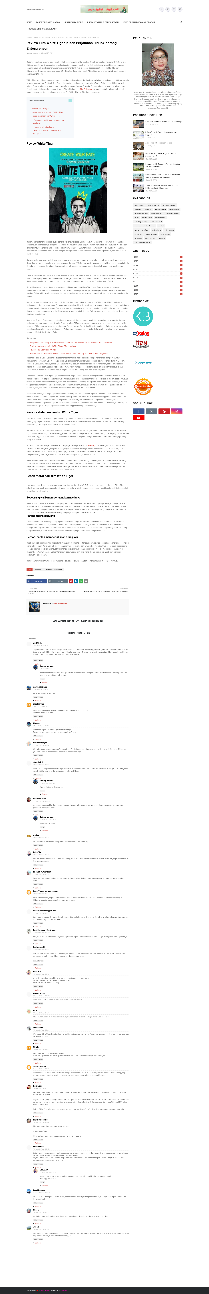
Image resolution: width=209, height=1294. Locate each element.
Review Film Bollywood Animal (43, 349)
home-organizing (153, 205)
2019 (158, 286)
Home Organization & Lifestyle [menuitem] (139, 22)
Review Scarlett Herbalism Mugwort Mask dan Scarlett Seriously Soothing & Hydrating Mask (69, 353)
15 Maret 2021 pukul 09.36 (48, 1172)
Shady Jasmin (39, 1066)
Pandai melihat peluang (44, 127)
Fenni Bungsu (39, 1190)
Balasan (38, 664)
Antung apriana (32, 53)
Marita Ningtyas (40, 742)
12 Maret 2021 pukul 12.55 (41, 855)
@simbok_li (38, 762)
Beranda (29, 37)
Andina (36, 835)
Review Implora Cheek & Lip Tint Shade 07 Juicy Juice (53, 346)
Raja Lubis (37, 1086)
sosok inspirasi (150, 238)
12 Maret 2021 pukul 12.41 (41, 838)
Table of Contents (36, 100)
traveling (162, 238)
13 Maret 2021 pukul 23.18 (41, 1049)
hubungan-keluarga (168, 205)
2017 (158, 294)
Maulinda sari (39, 993)
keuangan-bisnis (156, 213)
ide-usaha (137, 209)
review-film (38, 569)
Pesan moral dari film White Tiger (46, 116)
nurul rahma (38, 704)
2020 (158, 282)
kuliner (136, 217)
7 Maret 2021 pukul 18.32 (41, 706)
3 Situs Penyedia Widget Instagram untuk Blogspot (161, 133)
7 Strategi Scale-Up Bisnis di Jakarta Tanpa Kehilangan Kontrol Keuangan (161, 186)
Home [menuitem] (29, 22)
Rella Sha (37, 852)
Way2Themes (45, 1290)
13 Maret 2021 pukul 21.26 (41, 1030)
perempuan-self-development (144, 226)
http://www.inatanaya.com (45, 891)
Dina (35, 1010)
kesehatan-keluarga (141, 213)
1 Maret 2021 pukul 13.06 (41, 645)
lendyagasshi (39, 947)
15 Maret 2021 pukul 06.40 (41, 1193)
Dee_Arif (37, 971)
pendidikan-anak (156, 222)
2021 (158, 278)
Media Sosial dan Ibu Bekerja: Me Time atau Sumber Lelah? (161, 154)
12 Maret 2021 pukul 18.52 (41, 913)
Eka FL (36, 1210)
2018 (158, 290)
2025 (158, 261)
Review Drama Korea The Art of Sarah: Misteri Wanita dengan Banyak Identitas (162, 176)
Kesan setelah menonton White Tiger (47, 112)
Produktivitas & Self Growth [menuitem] (103, 22)
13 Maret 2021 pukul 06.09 (41, 933)
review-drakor (169, 230)
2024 (158, 265)
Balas (35, 660)
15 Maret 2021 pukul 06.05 (41, 1149)
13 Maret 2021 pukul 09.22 (41, 996)
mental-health (147, 217)
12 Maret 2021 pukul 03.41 (41, 745)
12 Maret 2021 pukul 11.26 (48, 820)
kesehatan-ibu (174, 209)
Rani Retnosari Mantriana (44, 930)
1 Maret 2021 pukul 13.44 (47, 669)
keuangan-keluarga (172, 213)
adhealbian (38, 1027)
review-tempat (165, 234)
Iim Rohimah (38, 1146)
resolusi (161, 226)
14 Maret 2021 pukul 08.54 (41, 1069)
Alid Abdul (37, 643)
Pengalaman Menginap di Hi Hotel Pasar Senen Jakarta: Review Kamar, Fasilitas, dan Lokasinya (71, 342)
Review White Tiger (40, 108)
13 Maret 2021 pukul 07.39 (41, 950)
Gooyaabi (64, 1290)
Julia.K (36, 1227)
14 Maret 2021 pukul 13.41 (41, 1088)
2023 (158, 269)
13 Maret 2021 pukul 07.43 (41, 974)
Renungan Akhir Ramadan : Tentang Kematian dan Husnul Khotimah (162, 165)
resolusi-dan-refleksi (141, 230)
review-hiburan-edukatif (42, 37)
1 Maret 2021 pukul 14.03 (41, 689)
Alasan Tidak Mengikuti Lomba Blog (158, 143)
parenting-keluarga (140, 222)
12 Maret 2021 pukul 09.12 (41, 765)
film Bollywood (86, 89)
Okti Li (36, 1047)
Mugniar (36, 723)
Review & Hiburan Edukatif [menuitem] (43, 29)
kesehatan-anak (160, 209)
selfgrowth (138, 238)
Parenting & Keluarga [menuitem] (48, 22)
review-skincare (151, 234)
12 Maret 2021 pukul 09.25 (41, 801)
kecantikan (148, 209)
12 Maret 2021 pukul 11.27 (48, 783)
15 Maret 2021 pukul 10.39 (41, 1212)
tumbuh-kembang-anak (142, 242)
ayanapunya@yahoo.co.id (36, 9)
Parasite (90, 445)
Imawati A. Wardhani (42, 872)
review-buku (156, 230)
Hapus (41, 660)
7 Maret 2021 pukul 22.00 (41, 726)
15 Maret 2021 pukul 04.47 (41, 1122)
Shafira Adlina (39, 798)
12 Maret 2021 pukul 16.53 (41, 894)
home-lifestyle (139, 205)
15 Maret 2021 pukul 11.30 (41, 1229)
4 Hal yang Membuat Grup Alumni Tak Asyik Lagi (163, 121)
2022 (158, 273)
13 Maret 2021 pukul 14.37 (41, 1013)
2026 (158, 257)
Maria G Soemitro (40, 1119)
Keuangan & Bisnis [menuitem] (73, 22)
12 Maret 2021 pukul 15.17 (41, 874)
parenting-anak (160, 217)
